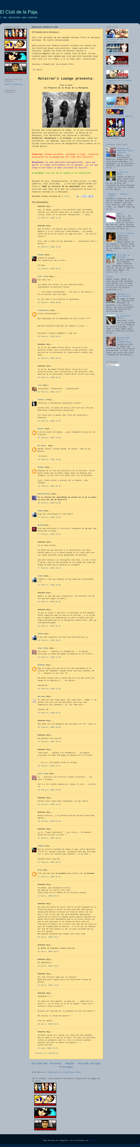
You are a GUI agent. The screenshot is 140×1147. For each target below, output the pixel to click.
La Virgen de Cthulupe (123, 256)
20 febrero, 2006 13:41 (49, 766)
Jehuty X (42, 400)
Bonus (119, 214)
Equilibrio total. (117, 94)
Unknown (41, 665)
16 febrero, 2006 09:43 (49, 377)
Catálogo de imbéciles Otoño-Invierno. (125, 151)
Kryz (40, 870)
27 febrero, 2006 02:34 (49, 877)
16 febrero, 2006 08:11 (49, 336)
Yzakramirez (43, 310)
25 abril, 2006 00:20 (48, 1024)
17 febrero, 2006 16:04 (49, 568)
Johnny (41, 255)
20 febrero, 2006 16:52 (49, 804)
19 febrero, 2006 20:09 (49, 727)
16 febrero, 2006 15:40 (49, 460)
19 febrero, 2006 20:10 (49, 742)
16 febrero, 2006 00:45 (49, 269)
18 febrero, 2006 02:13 (49, 626)
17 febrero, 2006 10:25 (49, 517)
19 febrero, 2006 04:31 (49, 713)
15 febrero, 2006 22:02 (49, 247)
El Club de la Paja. (19, 12)
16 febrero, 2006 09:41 (49, 358)
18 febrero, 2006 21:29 (49, 689)
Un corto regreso (125, 233)
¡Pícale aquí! (115, 137)
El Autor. (42, 446)
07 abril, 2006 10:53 (48, 966)
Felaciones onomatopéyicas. (120, 115)
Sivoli (41, 429)
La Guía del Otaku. (122, 173)
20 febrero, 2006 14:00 (49, 790)
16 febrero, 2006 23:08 (49, 503)
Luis (40, 385)
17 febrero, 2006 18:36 (49, 585)
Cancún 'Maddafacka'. (117, 106)
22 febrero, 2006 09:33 (49, 862)
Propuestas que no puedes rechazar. (118, 80)
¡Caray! (110, 277)
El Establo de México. (124, 317)
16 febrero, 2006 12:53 (49, 421)
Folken (41, 467)
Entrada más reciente (46, 1063)
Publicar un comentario (46, 1053)
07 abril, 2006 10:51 (48, 952)
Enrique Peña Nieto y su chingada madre (124, 340)
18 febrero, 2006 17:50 (49, 657)
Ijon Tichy (43, 276)
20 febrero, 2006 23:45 (49, 821)
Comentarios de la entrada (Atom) (64, 1072)
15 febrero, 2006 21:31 (49, 218)
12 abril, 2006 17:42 (48, 985)
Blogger (92, 1140)
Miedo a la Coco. (117, 53)
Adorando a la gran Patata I (124, 295)
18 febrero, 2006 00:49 (49, 602)
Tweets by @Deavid (13, 84)
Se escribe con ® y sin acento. (117, 66)
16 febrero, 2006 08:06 (49, 302)
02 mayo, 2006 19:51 (48, 1048)
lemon (40, 511)
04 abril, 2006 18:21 (48, 937)
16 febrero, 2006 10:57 (49, 392)
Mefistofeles (44, 494)
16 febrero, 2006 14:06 (49, 438)
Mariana (41, 696)
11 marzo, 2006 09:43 (48, 896)
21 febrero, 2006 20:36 (49, 838)
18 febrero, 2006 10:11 (49, 640)
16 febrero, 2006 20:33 (49, 486)
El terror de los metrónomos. (117, 39)
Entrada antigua (89, 1063)
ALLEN (40, 525)
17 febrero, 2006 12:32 (49, 534)
